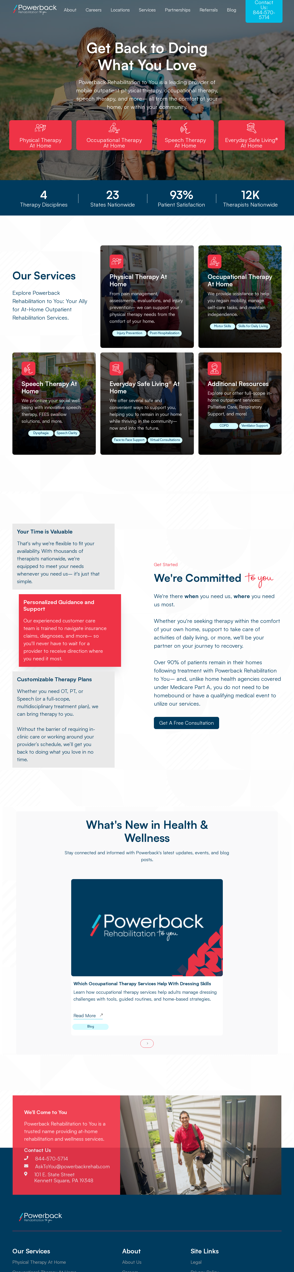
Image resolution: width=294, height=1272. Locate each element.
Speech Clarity (67, 433)
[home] (35, 10)
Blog (231, 10)
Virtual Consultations (165, 440)
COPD (224, 426)
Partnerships (177, 10)
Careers (94, 10)
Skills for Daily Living (253, 326)
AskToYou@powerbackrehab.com (72, 1186)
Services (147, 10)
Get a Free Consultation (186, 723)
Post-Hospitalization (164, 333)
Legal (196, 1262)
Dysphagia (40, 433)
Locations (120, 10)
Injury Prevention (129, 333)
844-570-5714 (51, 1178)
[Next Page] (147, 1043)
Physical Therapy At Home (39, 1262)
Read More (85, 1015)
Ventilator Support (254, 426)
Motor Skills (222, 326)
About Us (131, 1262)
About (70, 10)
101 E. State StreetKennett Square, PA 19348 (63, 1197)
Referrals (209, 10)
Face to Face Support (129, 440)
